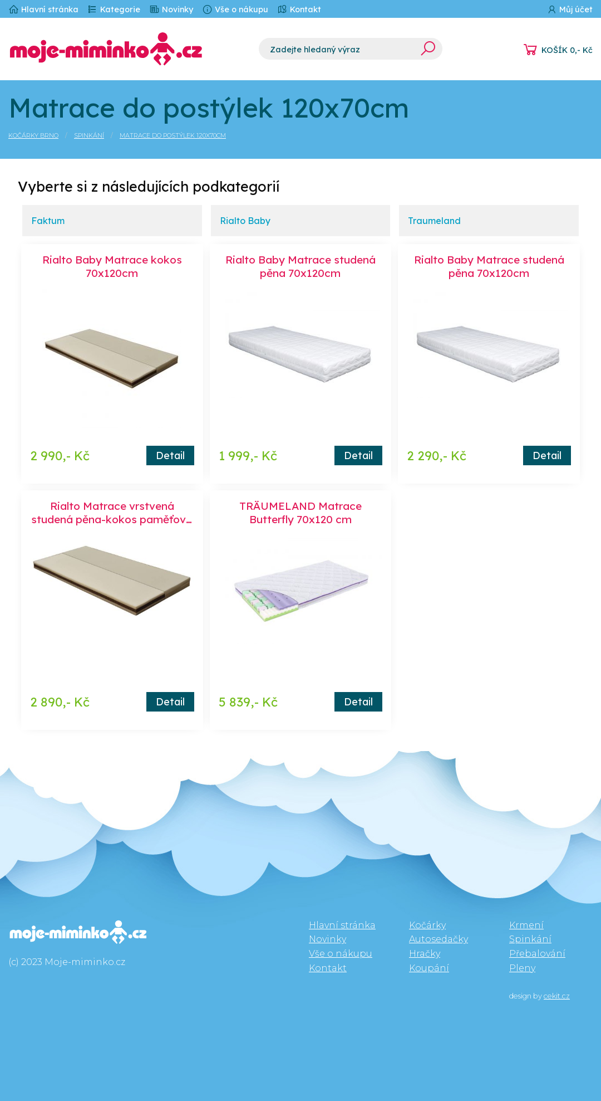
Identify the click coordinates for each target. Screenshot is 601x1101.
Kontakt (299, 9)
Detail (170, 455)
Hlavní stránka (43, 9)
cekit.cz (557, 996)
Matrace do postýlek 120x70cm (173, 135)
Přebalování (537, 953)
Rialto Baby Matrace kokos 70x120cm (112, 266)
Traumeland (434, 220)
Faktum (48, 220)
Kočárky (427, 925)
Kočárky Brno (33, 135)
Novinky (171, 9)
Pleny (522, 968)
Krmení (526, 925)
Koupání (429, 968)
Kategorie (113, 9)
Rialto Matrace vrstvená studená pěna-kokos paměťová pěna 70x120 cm (112, 519)
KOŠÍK (567, 50)
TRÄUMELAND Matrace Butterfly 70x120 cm (300, 512)
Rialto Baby (245, 220)
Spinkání (89, 135)
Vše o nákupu (235, 9)
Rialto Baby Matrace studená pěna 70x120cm (300, 266)
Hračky (424, 953)
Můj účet (569, 9)
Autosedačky (438, 939)
